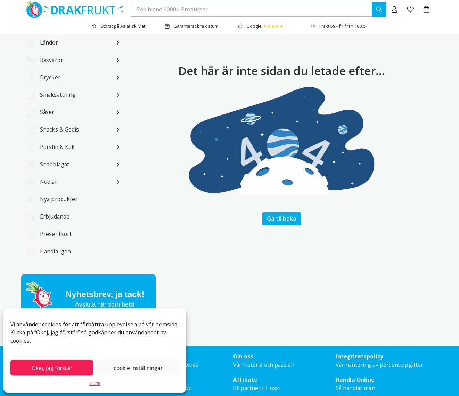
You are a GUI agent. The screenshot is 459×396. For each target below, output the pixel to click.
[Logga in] (394, 9)
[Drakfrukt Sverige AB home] (72, 9)
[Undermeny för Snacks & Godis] (117, 129)
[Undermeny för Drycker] (117, 77)
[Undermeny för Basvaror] (117, 60)
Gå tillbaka (281, 218)
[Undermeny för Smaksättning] (117, 94)
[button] (426, 9)
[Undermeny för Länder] (117, 42)
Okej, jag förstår (52, 367)
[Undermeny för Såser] (117, 112)
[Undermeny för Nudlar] (117, 181)
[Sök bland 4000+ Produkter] (379, 9)
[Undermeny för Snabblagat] (117, 164)
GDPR (94, 383)
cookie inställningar (138, 367)
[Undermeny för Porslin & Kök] (117, 147)
